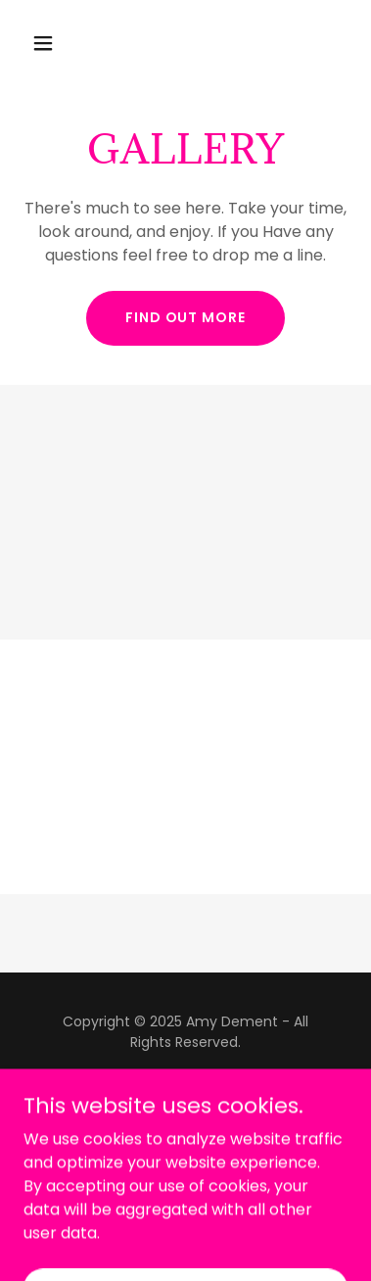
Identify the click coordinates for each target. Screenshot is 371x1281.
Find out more (186, 317)
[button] (47, 43)
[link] (185, 1113)
